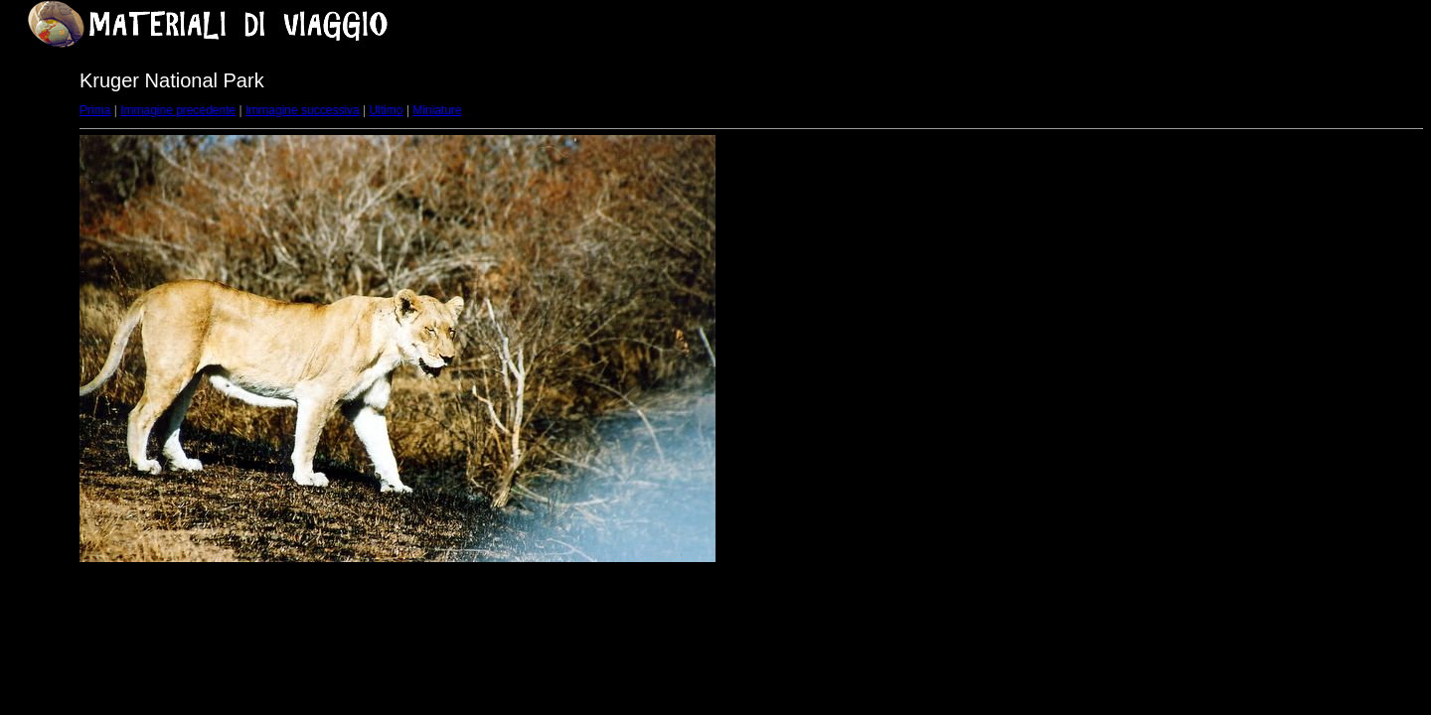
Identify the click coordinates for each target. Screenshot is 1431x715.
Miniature (436, 110)
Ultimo (386, 110)
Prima (95, 110)
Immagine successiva (302, 110)
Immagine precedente (178, 110)
